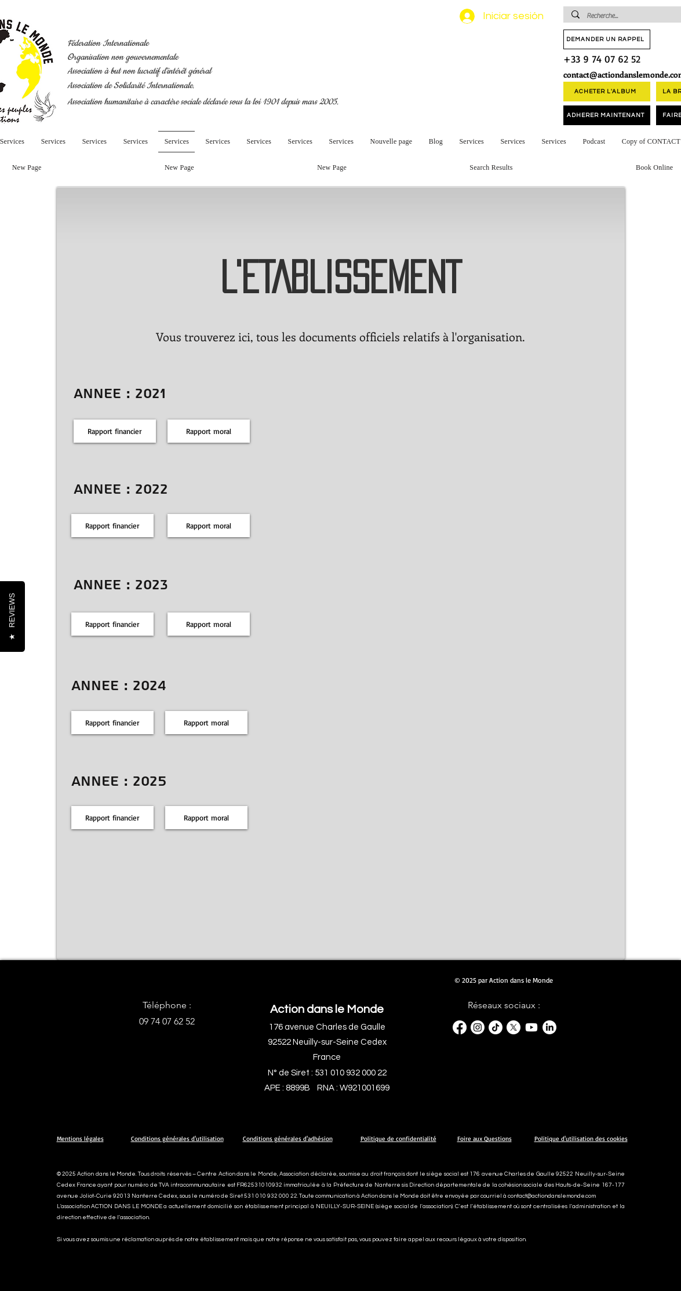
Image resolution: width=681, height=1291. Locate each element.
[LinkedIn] (549, 1027)
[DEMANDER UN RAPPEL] (606, 39)
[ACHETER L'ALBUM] (606, 91)
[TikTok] (495, 1027)
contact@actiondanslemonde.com (552, 1196)
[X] (513, 1027)
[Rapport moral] (208, 431)
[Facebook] (460, 1027)
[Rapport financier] (115, 431)
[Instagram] (478, 1027)
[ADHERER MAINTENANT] (606, 115)
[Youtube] (531, 1027)
